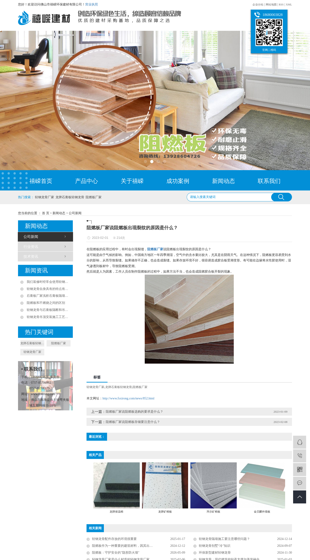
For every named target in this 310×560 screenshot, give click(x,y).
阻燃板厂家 (94, 197)
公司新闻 (75, 213)
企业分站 (257, 4)
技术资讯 (31, 256)
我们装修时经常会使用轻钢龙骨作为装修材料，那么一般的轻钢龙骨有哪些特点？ (48, 282)
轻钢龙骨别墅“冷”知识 (214, 545)
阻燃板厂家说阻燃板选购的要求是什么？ (134, 411)
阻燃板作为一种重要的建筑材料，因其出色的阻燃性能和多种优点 (138, 545)
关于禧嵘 (132, 181)
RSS (281, 4)
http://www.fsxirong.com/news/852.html (128, 398)
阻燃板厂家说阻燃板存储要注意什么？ (133, 422)
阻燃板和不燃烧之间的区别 (45, 303)
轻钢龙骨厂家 (44, 197)
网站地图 (271, 4)
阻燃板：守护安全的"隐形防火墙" (115, 552)
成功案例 (177, 181)
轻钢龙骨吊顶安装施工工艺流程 (48, 317)
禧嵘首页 (40, 181)
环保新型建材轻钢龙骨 (215, 552)
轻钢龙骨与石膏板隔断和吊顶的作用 (48, 310)
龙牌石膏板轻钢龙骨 (69, 197)
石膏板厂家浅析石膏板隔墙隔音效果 (48, 295)
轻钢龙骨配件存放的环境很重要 (114, 539)
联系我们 (269, 181)
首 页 (45, 213)
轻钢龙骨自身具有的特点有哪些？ (48, 289)
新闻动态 (223, 181)
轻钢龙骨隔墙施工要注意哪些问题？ (224, 539)
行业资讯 (31, 247)
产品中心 (86, 181)
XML (289, 4)
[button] (145, 161)
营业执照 (91, 4)
